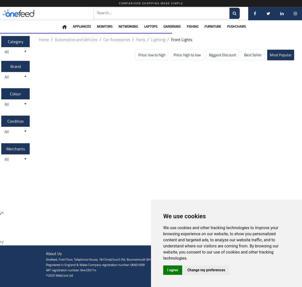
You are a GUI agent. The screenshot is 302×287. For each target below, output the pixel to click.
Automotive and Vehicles (76, 40)
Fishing (192, 26)
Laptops (150, 26)
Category (15, 41)
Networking (128, 26)
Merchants (15, 149)
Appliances (82, 26)
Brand (15, 66)
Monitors (104, 26)
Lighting (158, 40)
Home (44, 40)
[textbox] (161, 13)
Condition (15, 121)
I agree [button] (172, 270)
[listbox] (15, 52)
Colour (15, 94)
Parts (140, 40)
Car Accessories (116, 40)
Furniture (213, 26)
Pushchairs (236, 26)
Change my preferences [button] (206, 270)
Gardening (172, 26)
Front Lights (181, 40)
